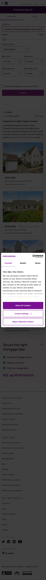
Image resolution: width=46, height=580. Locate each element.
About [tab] (37, 263)
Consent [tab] (8, 263)
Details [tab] (23, 263)
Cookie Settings (23, 313)
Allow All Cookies (23, 305)
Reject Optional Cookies (23, 322)
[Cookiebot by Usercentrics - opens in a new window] (32, 256)
